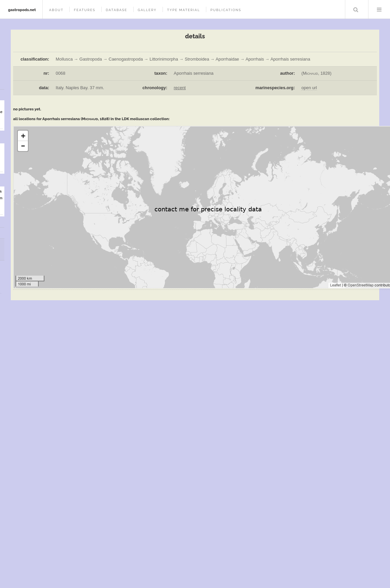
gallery (147, 10)
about (56, 10)
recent (180, 87)
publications (225, 10)
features (85, 10)
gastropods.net (22, 9)
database (116, 10)
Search (356, 9)
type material (183, 10)
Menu (379, 9)
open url (309, 87)
